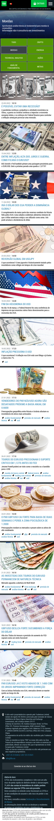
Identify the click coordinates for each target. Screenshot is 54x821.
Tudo (14, 42)
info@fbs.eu (10, 758)
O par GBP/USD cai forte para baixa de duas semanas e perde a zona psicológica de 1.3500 (26, 520)
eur (12, 420)
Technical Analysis (14, 57)
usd (6, 361)
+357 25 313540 (12, 754)
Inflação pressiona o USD (16, 351)
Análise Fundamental (13, 66)
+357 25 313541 (26, 754)
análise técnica (10, 478)
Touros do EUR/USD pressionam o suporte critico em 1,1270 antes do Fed (25, 461)
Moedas (13, 50)
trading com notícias (23, 475)
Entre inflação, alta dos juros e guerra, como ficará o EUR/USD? (25, 158)
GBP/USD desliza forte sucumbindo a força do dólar (26, 629)
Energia (40, 50)
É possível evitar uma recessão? (20, 106)
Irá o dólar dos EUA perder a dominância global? (25, 206)
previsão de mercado (32, 418)
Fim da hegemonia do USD (16, 304)
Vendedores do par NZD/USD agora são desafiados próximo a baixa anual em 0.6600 (24, 404)
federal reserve (33, 473)
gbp (26, 534)
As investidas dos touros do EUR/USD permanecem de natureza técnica (23, 577)
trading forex (16, 642)
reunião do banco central (14, 473)
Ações (40, 57)
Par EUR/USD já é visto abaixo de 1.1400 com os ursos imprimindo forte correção (26, 685)
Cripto (40, 42)
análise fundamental (13, 418)
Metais (40, 66)
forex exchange (30, 586)
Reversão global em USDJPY (17, 259)
